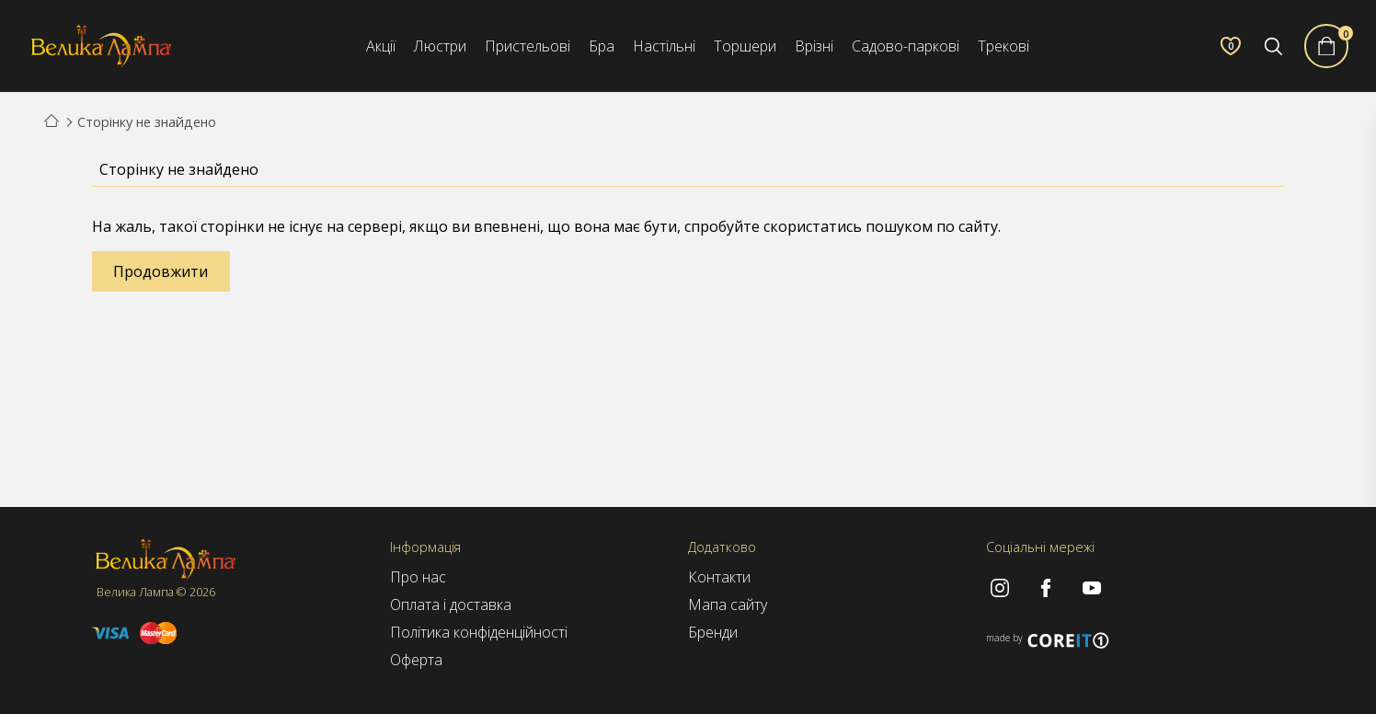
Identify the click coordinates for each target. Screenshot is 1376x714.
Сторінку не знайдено (146, 122)
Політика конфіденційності (479, 632)
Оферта (416, 660)
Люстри (440, 46)
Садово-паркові (905, 46)
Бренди (713, 632)
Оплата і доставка (450, 604)
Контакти (719, 577)
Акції (381, 46)
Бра (601, 46)
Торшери (745, 46)
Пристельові (527, 46)
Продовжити (160, 271)
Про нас (418, 577)
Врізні (814, 46)
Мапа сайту (727, 604)
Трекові (1003, 46)
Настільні (664, 46)
